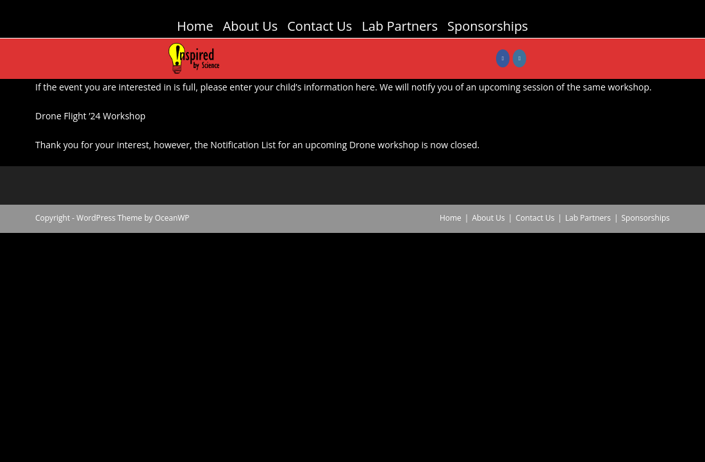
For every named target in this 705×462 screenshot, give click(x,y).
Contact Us (319, 26)
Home (195, 26)
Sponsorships (487, 26)
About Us (250, 26)
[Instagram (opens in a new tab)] (519, 58)
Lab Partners (399, 26)
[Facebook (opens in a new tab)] (503, 58)
